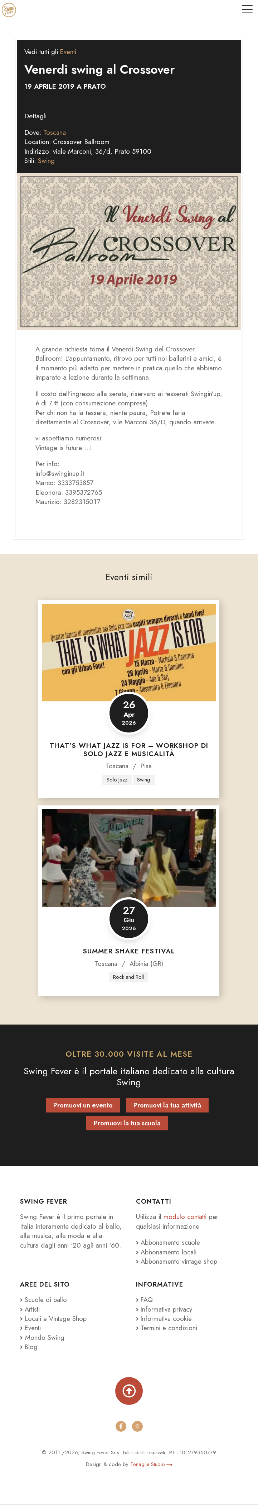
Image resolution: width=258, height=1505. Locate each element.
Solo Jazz (116, 780)
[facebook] (121, 1426)
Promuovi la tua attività (167, 1105)
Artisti (30, 1309)
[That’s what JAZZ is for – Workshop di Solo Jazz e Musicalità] (129, 652)
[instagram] (137, 1426)
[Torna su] (129, 1391)
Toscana (55, 132)
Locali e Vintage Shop (57, 1319)
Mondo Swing (44, 1338)
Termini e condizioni (167, 1328)
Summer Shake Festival (129, 951)
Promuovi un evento (83, 1105)
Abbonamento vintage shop (178, 1262)
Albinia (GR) (146, 963)
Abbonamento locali (167, 1252)
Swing (46, 161)
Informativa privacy (165, 1309)
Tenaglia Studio (151, 1464)
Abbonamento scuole (169, 1243)
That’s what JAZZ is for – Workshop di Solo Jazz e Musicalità (129, 750)
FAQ (145, 1300)
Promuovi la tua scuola (127, 1123)
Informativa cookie (165, 1319)
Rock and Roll (128, 977)
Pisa (146, 766)
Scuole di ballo (44, 1300)
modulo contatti (187, 1217)
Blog (29, 1347)
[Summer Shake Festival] (129, 858)
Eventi (68, 51)
